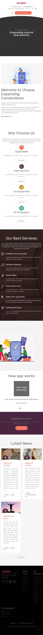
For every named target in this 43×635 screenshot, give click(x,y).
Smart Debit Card (13, 286)
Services (25, 584)
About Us (25, 577)
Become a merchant (23, 13)
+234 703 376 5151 (16, 6)
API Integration (21, 212)
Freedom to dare (8, 517)
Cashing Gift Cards (13, 308)
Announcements (31, 495)
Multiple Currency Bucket (16, 254)
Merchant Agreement (30, 626)
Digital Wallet (21, 151)
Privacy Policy (20, 626)
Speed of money (29, 464)
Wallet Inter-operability (15, 297)
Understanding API (6, 614)
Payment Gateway (13, 264)
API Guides (4, 616)
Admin (6, 495)
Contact (25, 588)
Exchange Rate (21, 191)
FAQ (24, 581)
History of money (7, 464)
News (13, 495)
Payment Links (37, 581)
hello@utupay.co (28, 6)
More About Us (6, 116)
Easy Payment (21, 170)
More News (21, 557)
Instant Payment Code (35, 586)
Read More (21, 160)
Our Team (25, 579)
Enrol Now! (21, 428)
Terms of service (11, 626)
